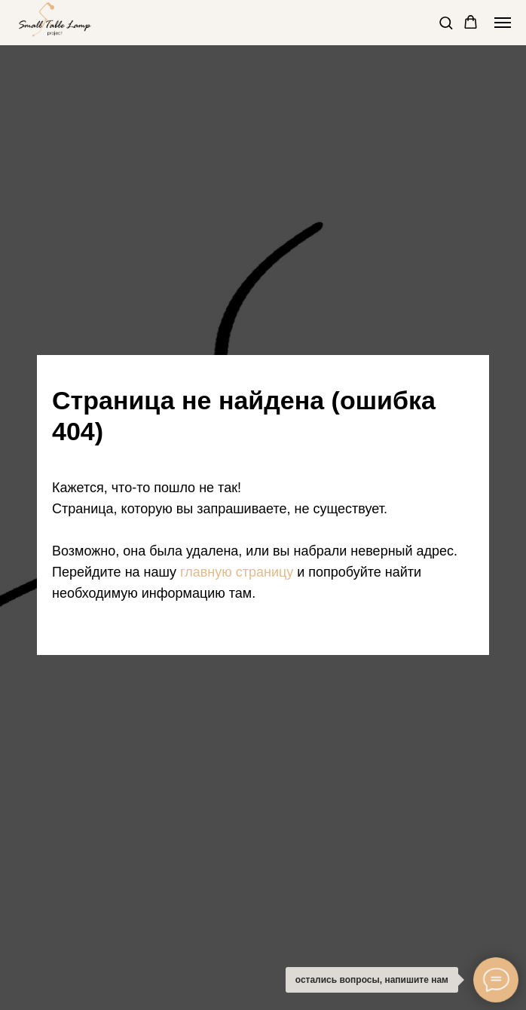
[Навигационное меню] (502, 22)
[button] (446, 22)
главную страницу (236, 572)
